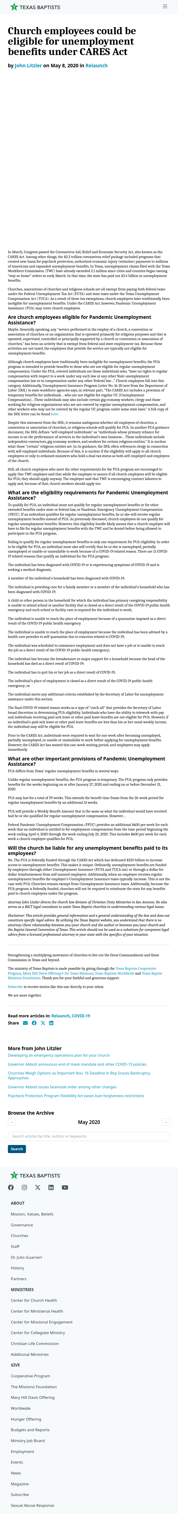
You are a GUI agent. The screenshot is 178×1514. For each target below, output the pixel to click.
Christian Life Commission (35, 1217)
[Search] (162, 1418)
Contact (15, 1481)
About (18, 1076)
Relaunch (97, 65)
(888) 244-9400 (21, 1492)
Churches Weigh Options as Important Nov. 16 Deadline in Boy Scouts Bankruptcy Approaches (79, 948)
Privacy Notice (21, 1470)
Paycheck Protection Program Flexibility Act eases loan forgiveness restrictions (76, 968)
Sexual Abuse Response (32, 1379)
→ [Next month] (166, 994)
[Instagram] (24, 1059)
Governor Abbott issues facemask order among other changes (62, 959)
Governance (22, 1098)
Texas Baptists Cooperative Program (124, 1444)
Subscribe (15, 859)
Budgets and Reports (30, 1303)
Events (17, 1336)
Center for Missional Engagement (42, 1195)
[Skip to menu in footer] (165, 6)
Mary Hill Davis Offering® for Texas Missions (59, 845)
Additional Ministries (30, 1228)
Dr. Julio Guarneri (26, 1130)
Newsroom (18, 1459)
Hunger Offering (26, 1292)
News (16, 1346)
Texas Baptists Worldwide (118, 845)
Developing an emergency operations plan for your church (59, 928)
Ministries (22, 1163)
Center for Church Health (34, 1173)
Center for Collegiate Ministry (38, 1206)
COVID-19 (81, 888)
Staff (15, 1119)
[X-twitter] (38, 1059)
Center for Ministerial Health (37, 1184)
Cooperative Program (31, 1249)
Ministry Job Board (28, 1314)
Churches (19, 1108)
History (17, 1141)
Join (14, 1390)
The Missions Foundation (34, 1260)
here (68, 257)
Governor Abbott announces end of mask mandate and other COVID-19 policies (77, 937)
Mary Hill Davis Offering (33, 1271)
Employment (22, 1325)
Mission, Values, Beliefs (32, 1087)
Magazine (20, 1357)
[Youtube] (65, 1059)
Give (15, 1238)
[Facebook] (13, 1059)
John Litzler (28, 65)
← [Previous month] (12, 994)
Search (17, 1022)
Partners (19, 1152)
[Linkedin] (50, 1059)
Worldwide (21, 1281)
